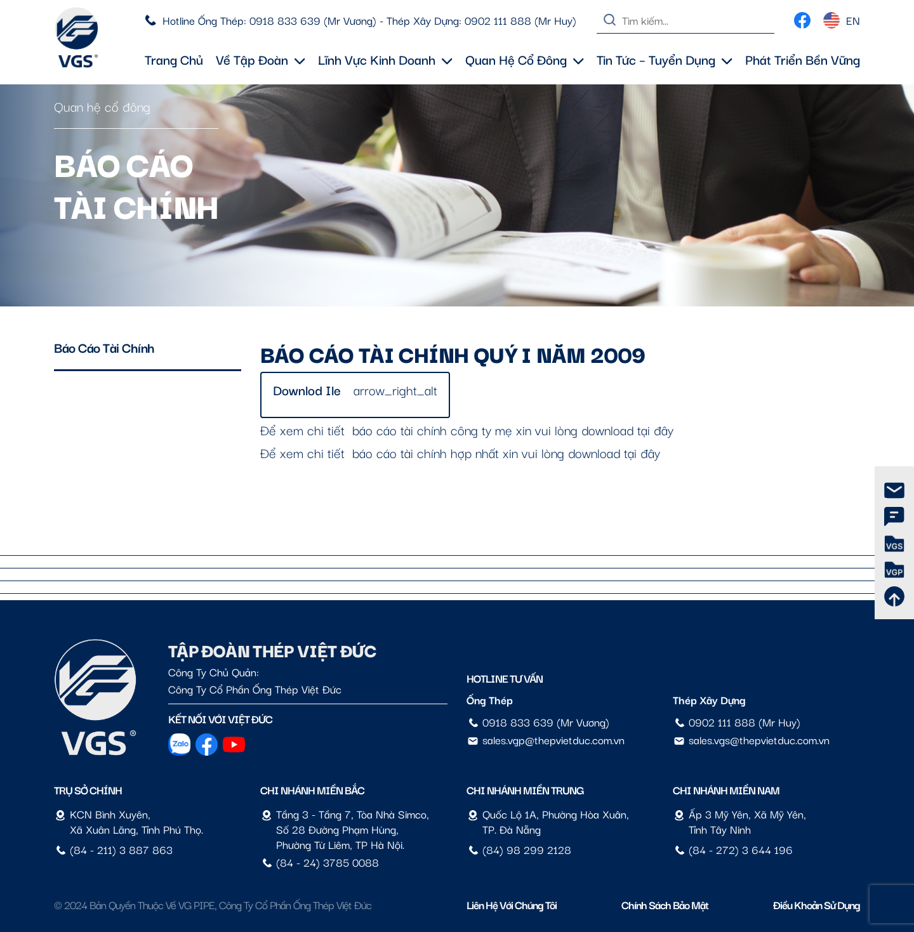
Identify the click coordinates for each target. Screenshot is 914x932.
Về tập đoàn (260, 59)
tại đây (655, 429)
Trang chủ (174, 59)
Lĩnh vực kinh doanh (385, 59)
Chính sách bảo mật (664, 904)
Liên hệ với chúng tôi (512, 904)
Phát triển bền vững (802, 59)
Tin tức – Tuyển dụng (664, 59)
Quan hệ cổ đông (524, 59)
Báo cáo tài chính (104, 347)
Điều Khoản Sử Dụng (816, 904)
